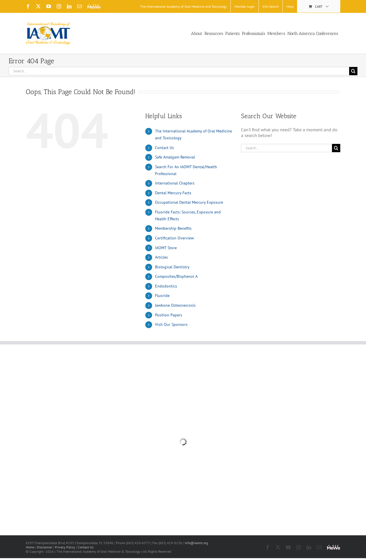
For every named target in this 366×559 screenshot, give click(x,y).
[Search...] (179, 71)
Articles (161, 257)
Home (30, 547)
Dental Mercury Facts (173, 192)
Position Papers (168, 315)
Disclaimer (44, 547)
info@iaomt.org (196, 543)
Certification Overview (174, 238)
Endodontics (166, 286)
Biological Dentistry (172, 266)
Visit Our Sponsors (171, 324)
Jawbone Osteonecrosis (175, 305)
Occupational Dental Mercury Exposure (189, 202)
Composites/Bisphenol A (176, 276)
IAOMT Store (166, 247)
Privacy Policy (65, 547)
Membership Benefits (173, 228)
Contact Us (164, 147)
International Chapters (174, 183)
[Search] (353, 71)
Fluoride (162, 295)
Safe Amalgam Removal (175, 157)
